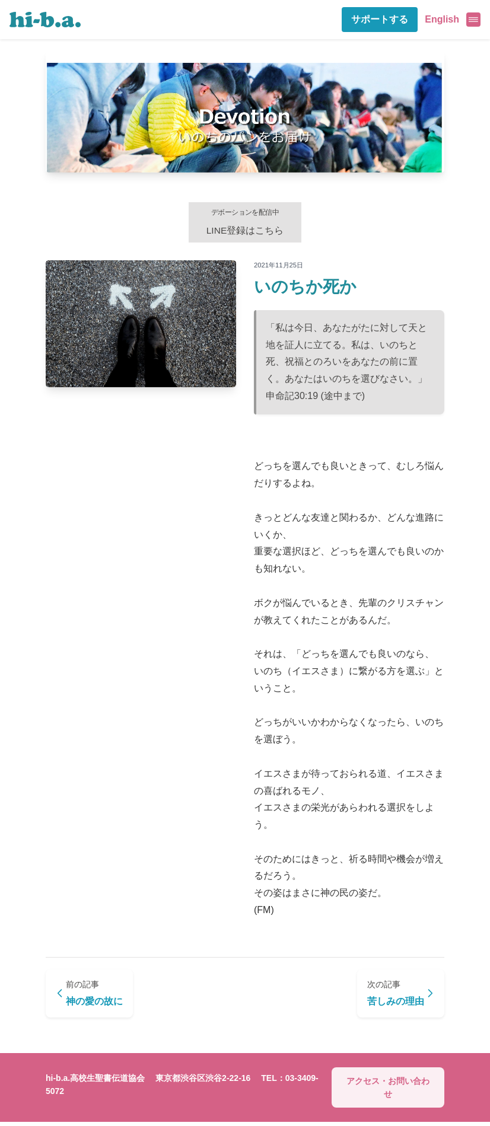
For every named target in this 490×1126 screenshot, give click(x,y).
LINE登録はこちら (245, 223)
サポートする (379, 19)
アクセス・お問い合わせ (387, 1091)
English (442, 19)
